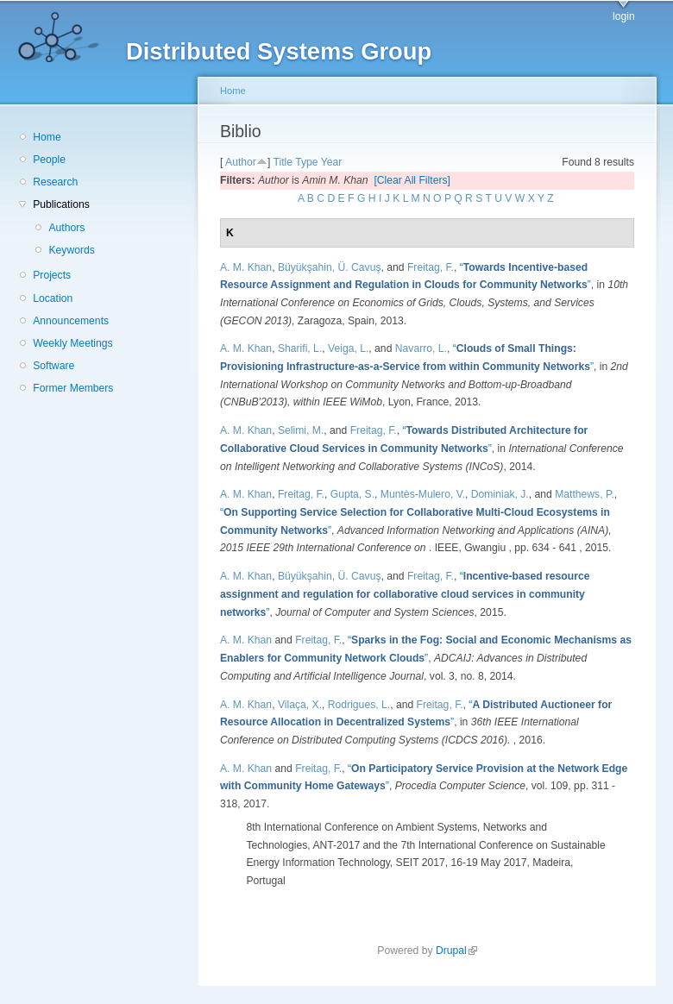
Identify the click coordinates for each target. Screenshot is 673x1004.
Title (282, 162)
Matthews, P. (584, 494)
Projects (52, 275)
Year (332, 162)
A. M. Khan (246, 267)
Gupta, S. (352, 494)
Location (52, 298)
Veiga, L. (348, 348)
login (624, 16)
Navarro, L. (421, 348)
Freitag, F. (430, 267)
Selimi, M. (301, 430)
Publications (61, 204)
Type (306, 162)
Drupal (456, 950)
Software (53, 366)
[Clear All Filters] (412, 180)
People (49, 160)
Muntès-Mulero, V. (423, 494)
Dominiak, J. (500, 494)
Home (46, 137)
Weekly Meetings (72, 343)
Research (55, 182)
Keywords (71, 250)
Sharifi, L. (300, 348)
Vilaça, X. (300, 705)
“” (404, 594)
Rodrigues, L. (359, 705)
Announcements (71, 321)
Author (240, 162)
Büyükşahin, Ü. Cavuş (329, 267)
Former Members (73, 388)
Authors (66, 228)
